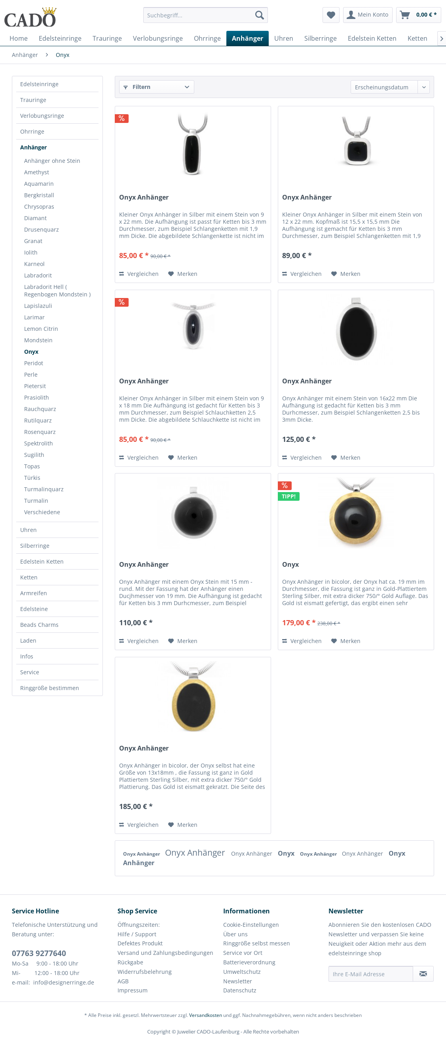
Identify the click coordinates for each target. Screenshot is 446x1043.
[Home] (18, 38)
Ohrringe (32, 131)
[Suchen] (259, 15)
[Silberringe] (320, 38)
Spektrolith (38, 443)
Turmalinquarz (44, 489)
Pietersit (35, 386)
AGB (123, 981)
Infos (26, 656)
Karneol (34, 264)
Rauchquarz (40, 409)
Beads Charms (39, 624)
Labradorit (38, 275)
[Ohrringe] (207, 38)
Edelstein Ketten (42, 561)
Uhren (28, 530)
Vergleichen (139, 273)
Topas (32, 466)
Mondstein (38, 340)
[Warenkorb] (418, 15)
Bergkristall (39, 195)
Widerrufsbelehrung (145, 971)
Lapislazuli (38, 305)
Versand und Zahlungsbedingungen (165, 952)
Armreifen (33, 593)
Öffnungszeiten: (139, 924)
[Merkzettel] (331, 15)
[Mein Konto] (368, 15)
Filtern (136, 87)
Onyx (31, 351)
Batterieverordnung (249, 962)
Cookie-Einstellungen (251, 924)
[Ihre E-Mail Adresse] (370, 974)
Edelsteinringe (39, 84)
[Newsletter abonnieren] (423, 974)
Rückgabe (130, 962)
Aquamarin (39, 183)
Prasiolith (36, 397)
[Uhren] (284, 38)
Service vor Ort (242, 952)
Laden (28, 640)
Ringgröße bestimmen (49, 688)
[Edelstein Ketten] (372, 38)
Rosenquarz (40, 432)
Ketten (29, 577)
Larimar (34, 317)
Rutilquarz (38, 420)
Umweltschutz (242, 971)
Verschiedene (42, 512)
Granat (33, 241)
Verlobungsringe (42, 115)
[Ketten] (417, 38)
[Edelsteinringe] (60, 38)
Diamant (35, 218)
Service (29, 672)
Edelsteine (34, 609)
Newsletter (237, 981)
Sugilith (34, 454)
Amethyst (36, 172)
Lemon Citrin (41, 328)
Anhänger (33, 147)
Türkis (32, 477)
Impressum (133, 990)
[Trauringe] (107, 38)
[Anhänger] (247, 38)
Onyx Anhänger (144, 197)
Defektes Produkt (140, 943)
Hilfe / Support (137, 934)
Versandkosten (205, 1015)
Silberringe (34, 545)
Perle (31, 374)
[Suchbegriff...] (205, 15)
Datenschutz (239, 990)
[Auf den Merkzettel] (182, 274)
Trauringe (33, 100)
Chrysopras (39, 206)
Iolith (31, 252)
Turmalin (36, 500)
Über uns (235, 934)
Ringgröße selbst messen (256, 943)
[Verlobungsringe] (157, 38)
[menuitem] (205, 18)
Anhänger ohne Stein (52, 160)
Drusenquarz (41, 229)
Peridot (33, 363)
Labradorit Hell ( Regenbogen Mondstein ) (57, 290)
